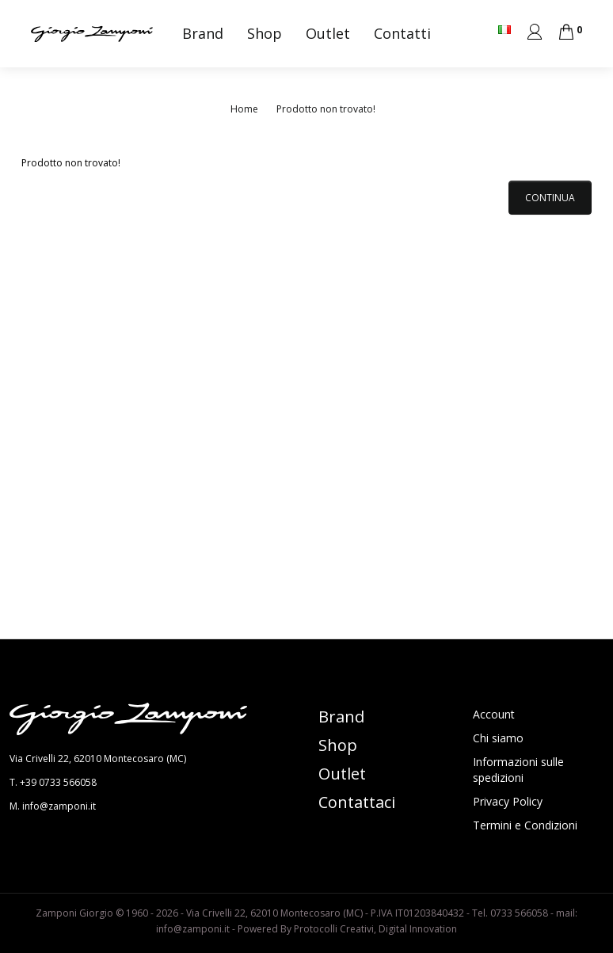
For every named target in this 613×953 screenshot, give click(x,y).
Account (494, 714)
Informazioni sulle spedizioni (518, 769)
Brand (202, 33)
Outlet (328, 33)
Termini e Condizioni (525, 825)
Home (244, 109)
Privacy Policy (508, 801)
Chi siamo (498, 737)
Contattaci (356, 802)
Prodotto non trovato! (325, 109)
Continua (550, 197)
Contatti (402, 33)
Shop (264, 33)
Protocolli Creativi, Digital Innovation (375, 929)
